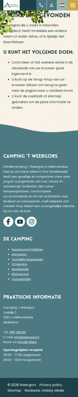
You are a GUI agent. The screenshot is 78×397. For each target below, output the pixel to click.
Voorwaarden (21, 279)
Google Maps (27, 342)
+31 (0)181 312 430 (41, 5)
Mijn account (51, 5)
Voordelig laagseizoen (27, 259)
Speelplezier (20, 269)
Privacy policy (50, 384)
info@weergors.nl (26, 337)
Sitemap (14, 390)
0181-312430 (17, 332)
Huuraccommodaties (27, 249)
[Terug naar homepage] (11, 5)
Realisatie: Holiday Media (44, 390)
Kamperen (19, 254)
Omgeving (19, 264)
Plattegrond (20, 274)
